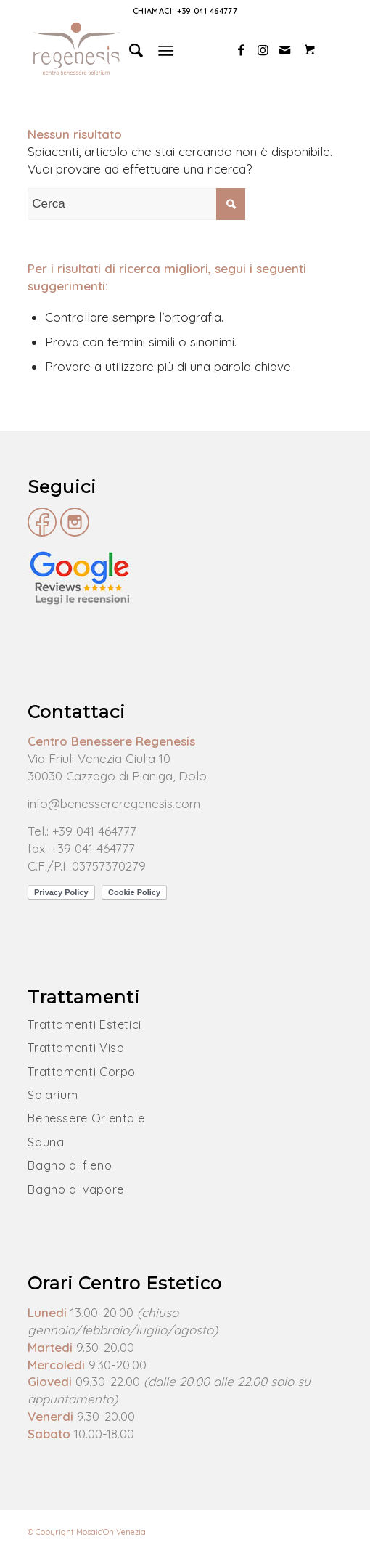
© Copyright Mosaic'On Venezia (87, 1532)
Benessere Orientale (86, 1118)
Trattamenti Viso (76, 1047)
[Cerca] (129, 50)
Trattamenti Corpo (82, 1071)
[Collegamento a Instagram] (263, 50)
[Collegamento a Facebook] (241, 50)
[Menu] (165, 50)
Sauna (46, 1142)
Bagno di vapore (76, 1189)
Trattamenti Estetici (84, 1024)
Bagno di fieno (70, 1165)
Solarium (53, 1095)
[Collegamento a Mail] (285, 50)
